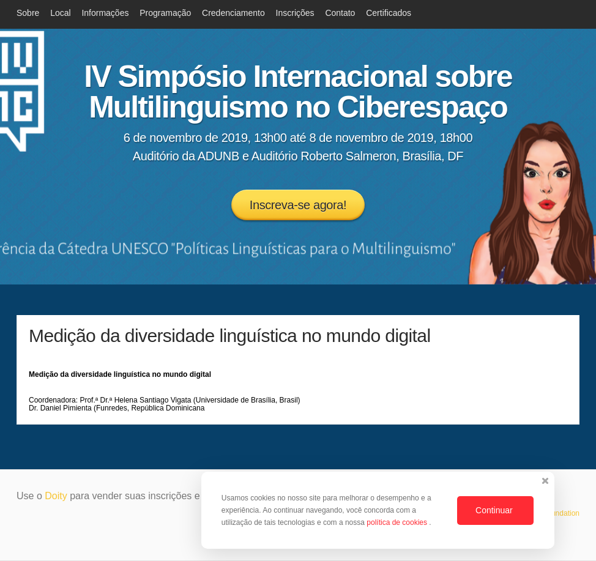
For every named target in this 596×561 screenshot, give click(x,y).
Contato (340, 13)
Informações (105, 13)
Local (60, 13)
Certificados (388, 13)
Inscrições (295, 13)
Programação (165, 13)
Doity (56, 496)
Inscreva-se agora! (298, 205)
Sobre (28, 13)
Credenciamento (233, 13)
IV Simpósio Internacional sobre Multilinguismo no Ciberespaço (298, 91)
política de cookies (398, 522)
